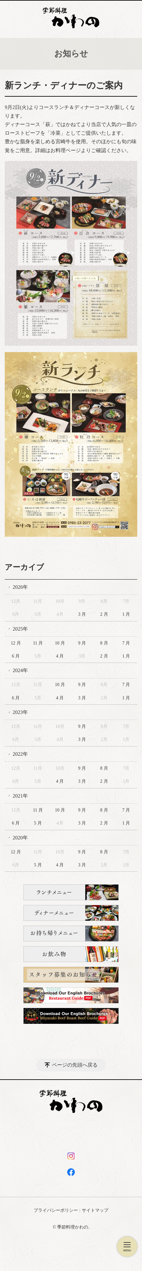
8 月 (104, 643)
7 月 (126, 643)
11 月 (38, 643)
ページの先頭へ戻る (75, 1065)
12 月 (16, 643)
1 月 (126, 614)
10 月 (60, 643)
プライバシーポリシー (56, 1210)
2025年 (20, 629)
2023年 (20, 712)
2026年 (20, 587)
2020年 (20, 837)
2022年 (20, 754)
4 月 (60, 656)
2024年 (20, 670)
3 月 (82, 614)
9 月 (82, 643)
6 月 (16, 656)
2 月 (104, 614)
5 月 (38, 823)
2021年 (20, 796)
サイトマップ (95, 1210)
